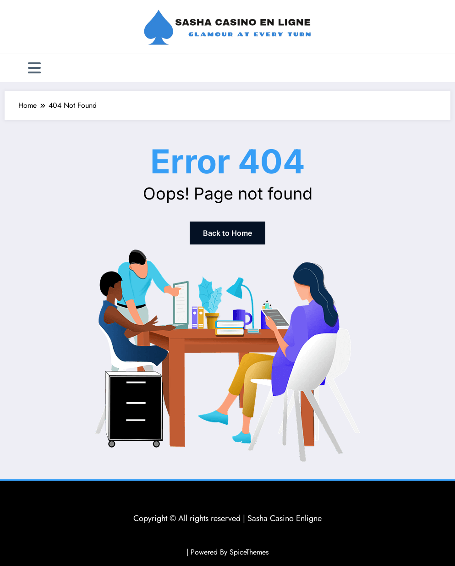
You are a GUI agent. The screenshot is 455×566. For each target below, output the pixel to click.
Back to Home (227, 233)
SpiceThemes (249, 552)
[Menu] (34, 68)
